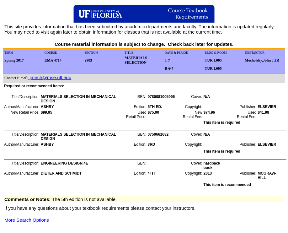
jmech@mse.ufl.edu (49, 77)
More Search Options (26, 220)
